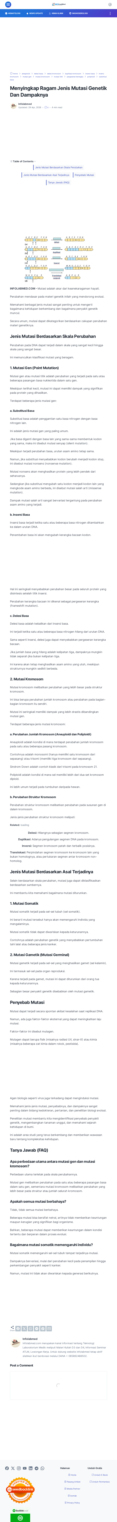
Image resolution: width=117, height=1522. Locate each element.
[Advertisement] (58, 44)
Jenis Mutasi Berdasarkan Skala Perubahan (58, 167)
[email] (49, 1328)
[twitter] (24, 1328)
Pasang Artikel (72, 1481)
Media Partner (72, 1488)
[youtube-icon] (25, 1469)
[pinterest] (43, 1328)
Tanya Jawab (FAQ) (59, 182)
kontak (72, 1495)
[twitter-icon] (13, 1469)
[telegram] (36, 1328)
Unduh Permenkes (100, 1481)
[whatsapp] (30, 1328)
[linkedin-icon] (30, 1469)
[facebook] (18, 1328)
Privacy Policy (72, 1502)
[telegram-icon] (36, 1469)
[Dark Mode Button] (110, 4)
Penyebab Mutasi (84, 175)
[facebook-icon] (7, 1469)
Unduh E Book (99, 1474)
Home (72, 1474)
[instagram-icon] (19, 1469)
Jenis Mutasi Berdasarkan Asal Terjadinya (46, 175)
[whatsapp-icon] (42, 1469)
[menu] (8, 5)
